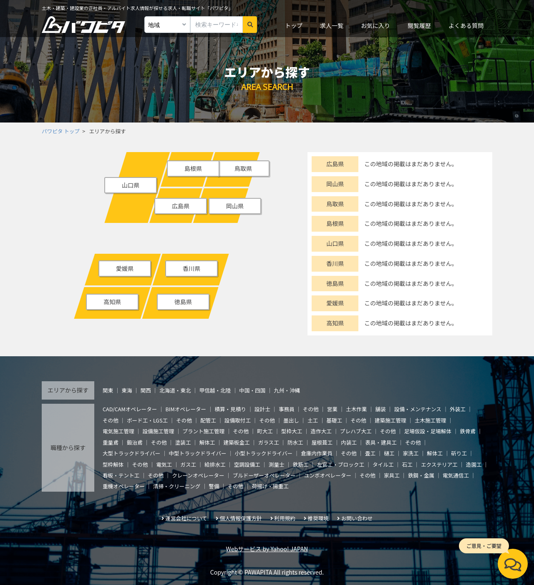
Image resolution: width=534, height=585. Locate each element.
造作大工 (321, 431)
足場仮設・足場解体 (427, 431)
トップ (293, 25)
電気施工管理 (118, 431)
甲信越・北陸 (215, 390)
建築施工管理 (390, 420)
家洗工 (410, 453)
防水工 (295, 442)
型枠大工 (291, 431)
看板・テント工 (121, 475)
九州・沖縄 (287, 390)
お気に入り (375, 25)
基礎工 (334, 420)
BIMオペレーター (185, 409)
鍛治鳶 (135, 442)
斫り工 (459, 453)
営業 (332, 409)
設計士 (262, 409)
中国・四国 (252, 390)
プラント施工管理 (203, 431)
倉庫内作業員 (316, 453)
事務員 (287, 409)
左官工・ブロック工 (340, 464)
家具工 (392, 475)
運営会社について (186, 518)
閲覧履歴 (419, 25)
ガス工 (188, 464)
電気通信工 (456, 475)
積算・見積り (230, 409)
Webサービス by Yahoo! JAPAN (267, 549)
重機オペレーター (124, 486)
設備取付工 (237, 420)
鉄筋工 (301, 464)
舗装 (380, 409)
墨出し (291, 420)
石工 (407, 464)
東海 (126, 390)
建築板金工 (237, 442)
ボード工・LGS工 (147, 420)
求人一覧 (331, 25)
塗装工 (183, 442)
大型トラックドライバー (131, 453)
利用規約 (284, 518)
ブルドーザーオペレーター (264, 475)
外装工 (458, 409)
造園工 (474, 464)
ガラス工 (268, 442)
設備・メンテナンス (417, 409)
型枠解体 (113, 464)
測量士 (277, 464)
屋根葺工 (322, 442)
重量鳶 (110, 442)
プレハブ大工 (356, 431)
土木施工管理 (430, 420)
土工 (312, 420)
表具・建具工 (381, 442)
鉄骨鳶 (468, 431)
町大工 (265, 431)
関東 (108, 390)
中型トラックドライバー (197, 453)
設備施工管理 (158, 431)
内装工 (349, 442)
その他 (311, 409)
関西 (146, 390)
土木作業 (356, 409)
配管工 (208, 420)
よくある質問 (466, 25)
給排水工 (214, 464)
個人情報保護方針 (241, 518)
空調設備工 (247, 464)
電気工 (164, 464)
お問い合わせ (357, 518)
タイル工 (383, 464)
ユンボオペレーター (327, 475)
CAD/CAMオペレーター (130, 409)
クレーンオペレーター (198, 475)
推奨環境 (318, 518)
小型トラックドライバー (263, 453)
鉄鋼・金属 (421, 475)
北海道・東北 (175, 390)
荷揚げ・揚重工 (270, 486)
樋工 (389, 453)
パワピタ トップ (61, 131)
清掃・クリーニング (176, 486)
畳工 (370, 453)
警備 (214, 486)
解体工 (207, 442)
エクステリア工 (439, 464)
